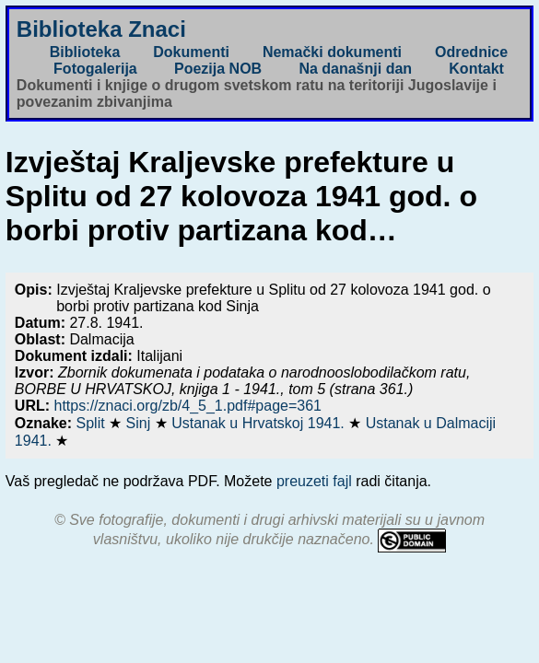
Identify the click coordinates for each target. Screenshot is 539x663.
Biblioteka (85, 52)
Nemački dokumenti (332, 52)
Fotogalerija (95, 68)
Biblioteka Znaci (101, 29)
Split (93, 423)
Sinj (140, 423)
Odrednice (471, 52)
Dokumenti (191, 52)
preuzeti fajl (314, 481)
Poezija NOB (218, 68)
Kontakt (476, 68)
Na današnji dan (355, 68)
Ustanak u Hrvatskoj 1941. (259, 423)
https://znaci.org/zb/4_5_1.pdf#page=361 (188, 405)
